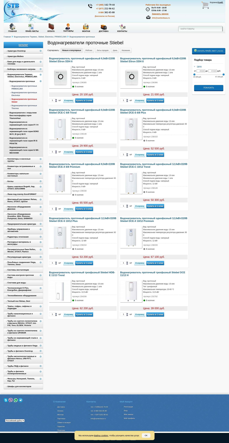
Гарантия (61, 426)
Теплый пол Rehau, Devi (18, 301)
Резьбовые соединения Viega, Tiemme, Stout (21, 263)
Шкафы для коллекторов (19, 386)
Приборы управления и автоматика (18, 230)
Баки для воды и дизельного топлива (21, 62)
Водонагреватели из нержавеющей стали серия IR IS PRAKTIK (23, 141)
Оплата (51, 31)
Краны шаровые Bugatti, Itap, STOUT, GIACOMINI (21, 187)
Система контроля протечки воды (20, 276)
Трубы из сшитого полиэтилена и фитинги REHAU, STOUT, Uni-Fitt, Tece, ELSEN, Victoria (22, 323)
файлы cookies (101, 435)
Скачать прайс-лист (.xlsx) (208, 50)
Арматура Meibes (15, 56)
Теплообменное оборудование (21, 295)
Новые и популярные (71, 50)
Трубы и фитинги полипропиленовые (16, 372)
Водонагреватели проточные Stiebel (24, 100)
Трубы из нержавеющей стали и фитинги (22, 339)
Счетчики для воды (16, 283)
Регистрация (128, 407)
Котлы (10, 181)
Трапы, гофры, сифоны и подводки (19, 307)
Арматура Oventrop (16, 51)
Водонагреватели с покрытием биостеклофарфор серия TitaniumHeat (23, 115)
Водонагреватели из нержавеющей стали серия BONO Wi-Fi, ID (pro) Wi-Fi (24, 131)
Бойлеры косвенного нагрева (21, 69)
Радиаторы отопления (17, 237)
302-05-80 (107, 12)
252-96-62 (105, 8)
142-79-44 (105, 4)
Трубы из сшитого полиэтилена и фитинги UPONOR (22, 332)
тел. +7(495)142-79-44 (99, 407)
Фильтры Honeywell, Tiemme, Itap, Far (21, 380)
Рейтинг (88, 50)
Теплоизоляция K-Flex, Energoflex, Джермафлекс (19, 289)
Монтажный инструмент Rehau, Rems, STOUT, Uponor (22, 200)
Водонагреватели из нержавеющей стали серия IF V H (23, 123)
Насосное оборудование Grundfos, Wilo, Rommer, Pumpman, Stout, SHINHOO (19, 216)
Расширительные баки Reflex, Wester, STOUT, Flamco (21, 250)
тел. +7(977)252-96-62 (99, 415)
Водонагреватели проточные (82, 37)
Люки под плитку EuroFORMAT (21, 194)
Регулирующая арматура (19, 257)
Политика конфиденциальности (65, 431)
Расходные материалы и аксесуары (19, 243)
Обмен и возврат (64, 422)
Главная (12, 31)
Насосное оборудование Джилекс (19, 208)
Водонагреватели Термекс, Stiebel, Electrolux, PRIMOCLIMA (40, 37)
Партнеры (68, 31)
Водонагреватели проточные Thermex (24, 107)
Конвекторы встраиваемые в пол (21, 167)
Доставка (104, 31)
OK (146, 435)
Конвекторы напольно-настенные (18, 174)
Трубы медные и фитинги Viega (22, 346)
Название (126, 50)
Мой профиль (129, 418)
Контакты (122, 31)
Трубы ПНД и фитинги (17, 366)
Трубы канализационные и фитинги (20, 315)
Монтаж (86, 31)
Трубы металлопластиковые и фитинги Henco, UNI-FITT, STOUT (21, 358)
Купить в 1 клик (84, 100)
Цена (115, 50)
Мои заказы (128, 414)
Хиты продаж (102, 50)
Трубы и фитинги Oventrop (20, 351)
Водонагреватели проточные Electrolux (24, 94)
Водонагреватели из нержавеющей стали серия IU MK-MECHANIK (24, 150)
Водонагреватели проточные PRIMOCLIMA (24, 87)
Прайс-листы (32, 31)
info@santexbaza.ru (161, 18)
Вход (125, 410)
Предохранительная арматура (21, 224)
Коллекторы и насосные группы (19, 160)
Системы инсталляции (18, 270)
